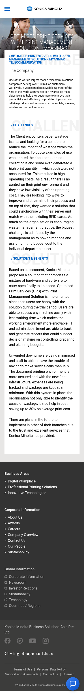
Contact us (50, 674)
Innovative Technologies (27, 493)
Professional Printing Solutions (32, 487)
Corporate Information (26, 577)
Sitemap (68, 674)
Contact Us (17, 540)
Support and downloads (21, 674)
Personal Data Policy (51, 669)
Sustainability (18, 552)
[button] (73, 684)
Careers (14, 529)
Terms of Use (23, 669)
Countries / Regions (24, 606)
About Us (15, 517)
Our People (16, 546)
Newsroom (17, 582)
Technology (18, 600)
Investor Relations (23, 588)
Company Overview (23, 535)
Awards (14, 523)
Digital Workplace (22, 481)
